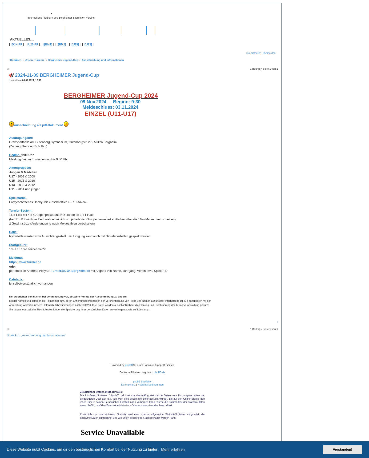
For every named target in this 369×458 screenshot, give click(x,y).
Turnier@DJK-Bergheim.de (70, 271)
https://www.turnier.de (25, 262)
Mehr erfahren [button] (173, 449)
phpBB (129, 365)
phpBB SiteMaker (142, 381)
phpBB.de (159, 372)
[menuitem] (269, 53)
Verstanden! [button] (342, 449)
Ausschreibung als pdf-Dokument (38, 125)
